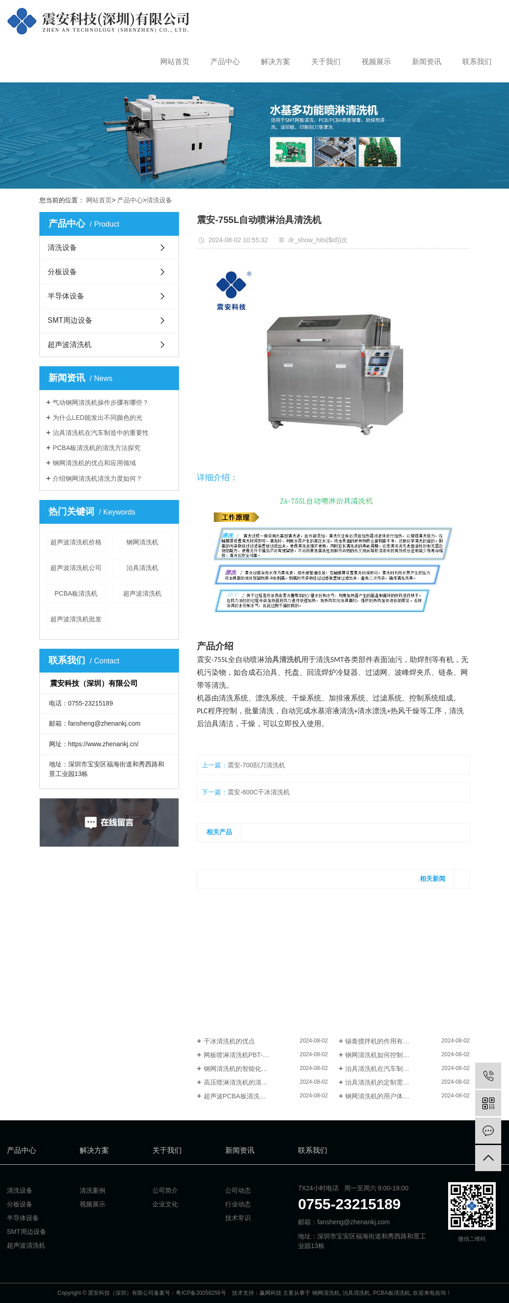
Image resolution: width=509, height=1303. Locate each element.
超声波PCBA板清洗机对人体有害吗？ (257, 1096)
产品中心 (225, 61)
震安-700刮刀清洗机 (256, 765)
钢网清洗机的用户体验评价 (383, 1096)
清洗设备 (159, 200)
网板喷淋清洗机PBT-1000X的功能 (252, 1055)
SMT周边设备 (70, 320)
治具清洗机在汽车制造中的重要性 (101, 432)
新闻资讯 (426, 61)
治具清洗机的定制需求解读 (383, 1082)
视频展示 (376, 61)
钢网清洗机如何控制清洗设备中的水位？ (402, 1055)
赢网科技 (271, 1293)
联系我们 (477, 61)
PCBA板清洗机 (75, 593)
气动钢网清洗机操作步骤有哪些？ (101, 402)
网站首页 (175, 61)
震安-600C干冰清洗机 (258, 792)
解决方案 (275, 61)
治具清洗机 (142, 567)
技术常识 (238, 1218)
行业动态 (238, 1204)
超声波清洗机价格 (76, 542)
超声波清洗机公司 (76, 567)
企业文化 (165, 1204)
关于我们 (326, 61)
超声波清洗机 (70, 344)
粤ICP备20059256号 (201, 1293)
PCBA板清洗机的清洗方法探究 (97, 447)
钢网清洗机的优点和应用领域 (94, 463)
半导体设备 (66, 296)
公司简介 (165, 1190)
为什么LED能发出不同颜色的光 (97, 417)
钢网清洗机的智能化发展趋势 (245, 1068)
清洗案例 (92, 1190)
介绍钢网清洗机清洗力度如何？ (97, 478)
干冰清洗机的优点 (229, 1041)
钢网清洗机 (142, 542)
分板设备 (62, 272)
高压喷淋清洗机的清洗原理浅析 (248, 1082)
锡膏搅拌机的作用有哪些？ (383, 1041)
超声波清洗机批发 (76, 619)
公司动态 (238, 1190)
